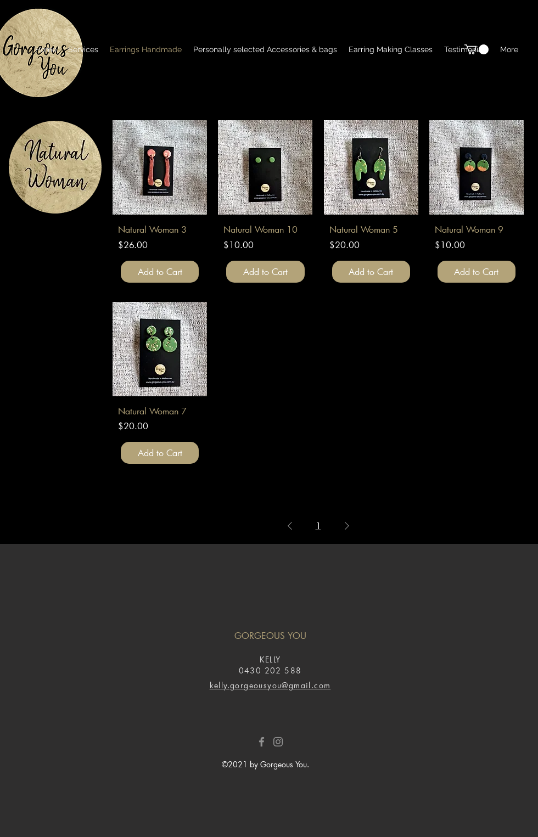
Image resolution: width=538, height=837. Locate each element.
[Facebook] (261, 741)
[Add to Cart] (159, 271)
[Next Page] (347, 526)
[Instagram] (278, 741)
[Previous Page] (289, 526)
